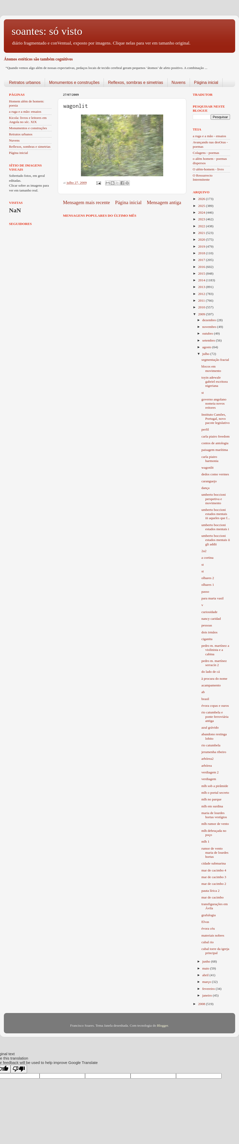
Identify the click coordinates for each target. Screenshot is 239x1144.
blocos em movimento (211, 368)
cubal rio (207, 942)
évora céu (208, 928)
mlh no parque (211, 799)
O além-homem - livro (208, 169)
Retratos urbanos (25, 82)
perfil (205, 429)
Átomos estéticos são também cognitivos (38, 59)
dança (205, 488)
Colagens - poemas (206, 153)
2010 (202, 307)
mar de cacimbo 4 (213, 870)
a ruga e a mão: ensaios (25, 111)
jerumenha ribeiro (213, 752)
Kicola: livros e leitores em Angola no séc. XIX (28, 120)
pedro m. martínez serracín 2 (214, 663)
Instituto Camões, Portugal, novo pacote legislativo (215, 419)
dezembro (209, 320)
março (207, 982)
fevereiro (209, 989)
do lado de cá (210, 672)
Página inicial (206, 82)
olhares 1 (207, 585)
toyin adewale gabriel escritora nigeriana (214, 381)
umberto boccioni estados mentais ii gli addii (215, 540)
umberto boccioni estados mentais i (215, 527)
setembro (209, 340)
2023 (202, 219)
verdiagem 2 (210, 772)
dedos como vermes (215, 474)
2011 (202, 300)
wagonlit (207, 467)
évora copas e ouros (215, 706)
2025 (202, 206)
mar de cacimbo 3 (213, 877)
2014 (202, 280)
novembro (209, 327)
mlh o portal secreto (215, 792)
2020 (202, 239)
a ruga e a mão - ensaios (209, 136)
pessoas (206, 625)
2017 (202, 260)
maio (206, 968)
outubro (208, 333)
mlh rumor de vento (215, 824)
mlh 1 (205, 841)
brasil (205, 699)
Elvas (205, 922)
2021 (202, 233)
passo (205, 591)
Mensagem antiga (164, 202)
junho (206, 961)
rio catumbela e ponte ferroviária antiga (214, 716)
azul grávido (210, 727)
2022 (202, 226)
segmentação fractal (215, 360)
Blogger (162, 1025)
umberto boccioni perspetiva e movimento (213, 499)
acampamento (211, 685)
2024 (202, 212)
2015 (202, 273)
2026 (202, 199)
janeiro (207, 995)
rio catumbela (210, 745)
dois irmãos (209, 632)
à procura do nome (214, 678)
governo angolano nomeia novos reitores (213, 403)
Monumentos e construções (74, 82)
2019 (202, 246)
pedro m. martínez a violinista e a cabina (215, 650)
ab (203, 692)
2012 (202, 294)
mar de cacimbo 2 (213, 884)
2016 (202, 267)
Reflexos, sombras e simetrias (135, 82)
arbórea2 (207, 759)
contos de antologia (214, 443)
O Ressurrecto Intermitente (203, 177)
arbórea (206, 765)
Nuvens (179, 82)
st (202, 393)
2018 (202, 253)
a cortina (207, 558)
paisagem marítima (214, 450)
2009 (202, 314)
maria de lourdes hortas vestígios (214, 815)
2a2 (204, 551)
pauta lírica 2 (210, 891)
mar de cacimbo (212, 897)
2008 (202, 1004)
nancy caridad (211, 619)
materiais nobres (212, 935)
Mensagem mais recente (86, 202)
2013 (202, 287)
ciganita (207, 639)
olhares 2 (207, 578)
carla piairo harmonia (209, 459)
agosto (207, 347)
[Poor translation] (19, 1069)
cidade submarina (213, 863)
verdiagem (208, 779)
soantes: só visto (47, 31)
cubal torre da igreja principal (215, 951)
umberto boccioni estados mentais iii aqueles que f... (215, 514)
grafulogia (208, 915)
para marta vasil (212, 598)
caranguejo (209, 481)
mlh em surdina (212, 806)
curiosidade (209, 612)
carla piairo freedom (215, 436)
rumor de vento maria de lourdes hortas (214, 852)
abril (205, 975)
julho (206, 354)
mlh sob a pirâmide (214, 786)
